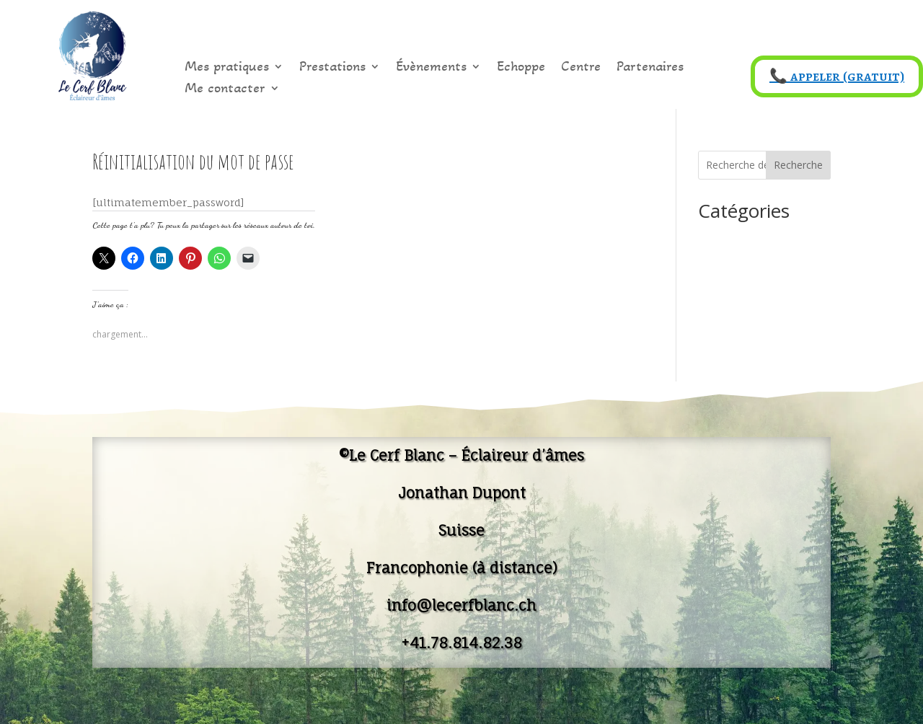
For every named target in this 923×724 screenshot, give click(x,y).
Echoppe (521, 68)
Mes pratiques (227, 68)
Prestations (332, 68)
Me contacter (225, 90)
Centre (581, 68)
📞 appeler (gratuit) (836, 76)
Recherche (798, 165)
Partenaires (650, 68)
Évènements (431, 68)
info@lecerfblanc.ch (461, 605)
